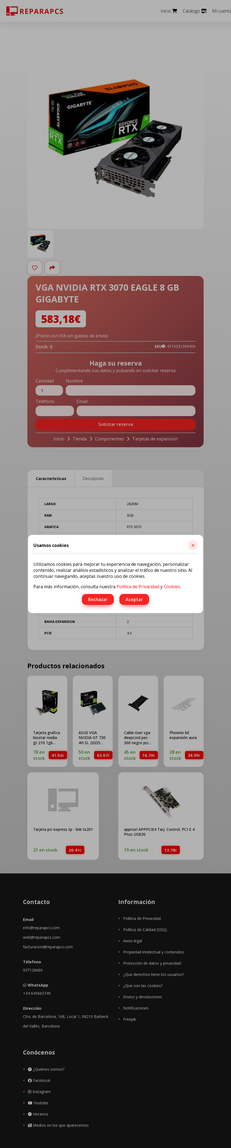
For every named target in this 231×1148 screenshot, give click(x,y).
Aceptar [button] (134, 599)
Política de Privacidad (138, 587)
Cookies (172, 587)
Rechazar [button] (98, 599)
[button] (193, 545)
